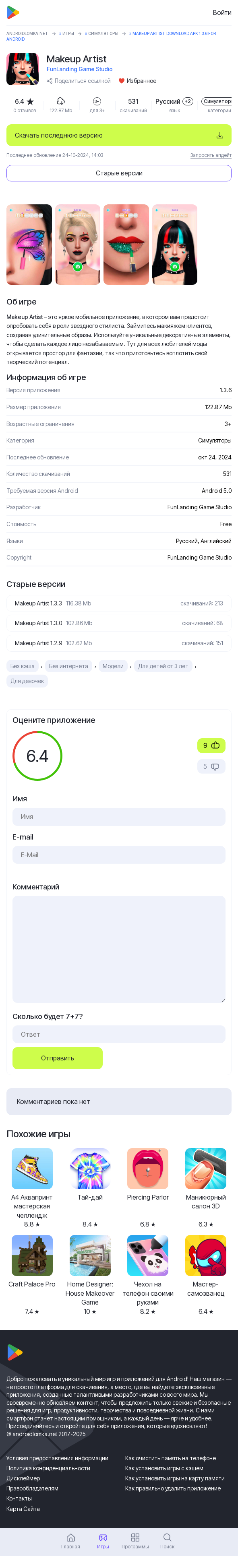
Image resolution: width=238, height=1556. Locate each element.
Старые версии (119, 173)
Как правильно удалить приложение (173, 1488)
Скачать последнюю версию (59, 135)
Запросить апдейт (211, 155)
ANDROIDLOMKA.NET (27, 33)
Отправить (57, 1058)
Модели (113, 666)
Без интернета (68, 666)
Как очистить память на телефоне (170, 1458)
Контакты (19, 1498)
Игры (68, 33)
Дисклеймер (23, 1478)
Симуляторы (103, 33)
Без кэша (22, 666)
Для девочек (27, 680)
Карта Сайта (23, 1508)
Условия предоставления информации (57, 1458)
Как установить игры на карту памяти (175, 1478)
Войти (222, 12)
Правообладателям (32, 1488)
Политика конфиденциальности (48, 1468)
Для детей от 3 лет (163, 666)
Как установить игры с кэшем (164, 1468)
